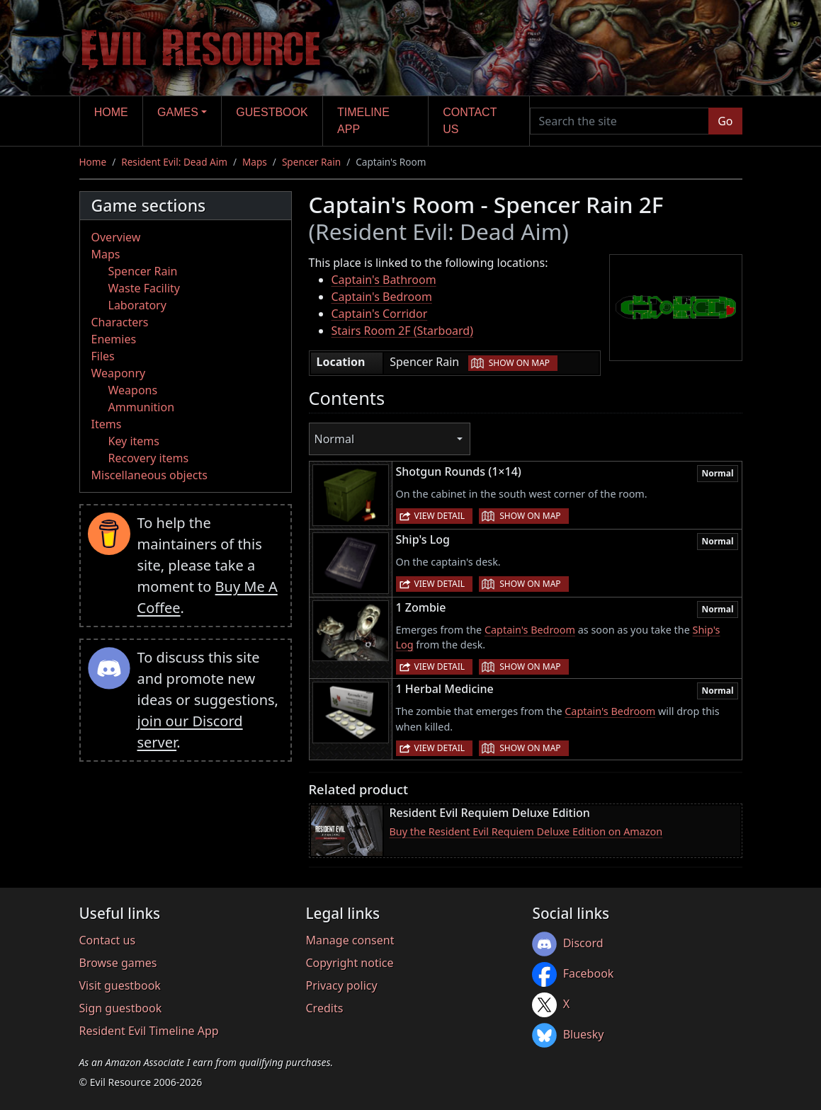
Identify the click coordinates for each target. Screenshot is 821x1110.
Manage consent (349, 940)
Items (106, 424)
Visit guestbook (120, 985)
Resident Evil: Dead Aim (174, 161)
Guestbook (271, 112)
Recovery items (148, 458)
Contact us (470, 120)
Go (725, 121)
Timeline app (363, 120)
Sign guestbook (120, 1008)
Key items (133, 441)
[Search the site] (620, 121)
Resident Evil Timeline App (149, 1031)
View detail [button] (439, 516)
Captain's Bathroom (384, 279)
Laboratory (137, 305)
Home (111, 112)
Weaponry (118, 373)
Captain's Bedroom (382, 296)
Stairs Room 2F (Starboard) (403, 330)
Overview (116, 237)
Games (177, 112)
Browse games (118, 963)
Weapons (133, 390)
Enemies (114, 339)
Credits (324, 1008)
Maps (254, 161)
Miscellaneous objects (149, 475)
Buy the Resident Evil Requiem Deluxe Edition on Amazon (526, 831)
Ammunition (141, 407)
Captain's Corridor (380, 313)
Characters (120, 322)
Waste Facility (144, 288)
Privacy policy (341, 985)
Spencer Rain (311, 161)
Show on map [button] (519, 363)
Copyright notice (349, 963)
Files (103, 356)
